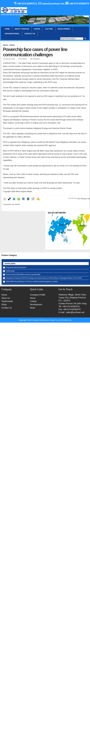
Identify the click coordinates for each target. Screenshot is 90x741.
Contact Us (6, 308)
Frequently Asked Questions (16, 267)
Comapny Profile (37, 295)
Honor (33, 298)
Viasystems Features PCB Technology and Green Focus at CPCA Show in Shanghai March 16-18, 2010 (44, 278)
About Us (5, 298)
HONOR (37, 29)
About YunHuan (22, 29)
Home (7, 29)
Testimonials (10, 271)
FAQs (4, 304)
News (12, 45)
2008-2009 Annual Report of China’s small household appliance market (32, 281)
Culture (49, 29)
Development (64, 29)
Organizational (12, 33)
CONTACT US (29, 33)
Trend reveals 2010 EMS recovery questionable (23, 274)
